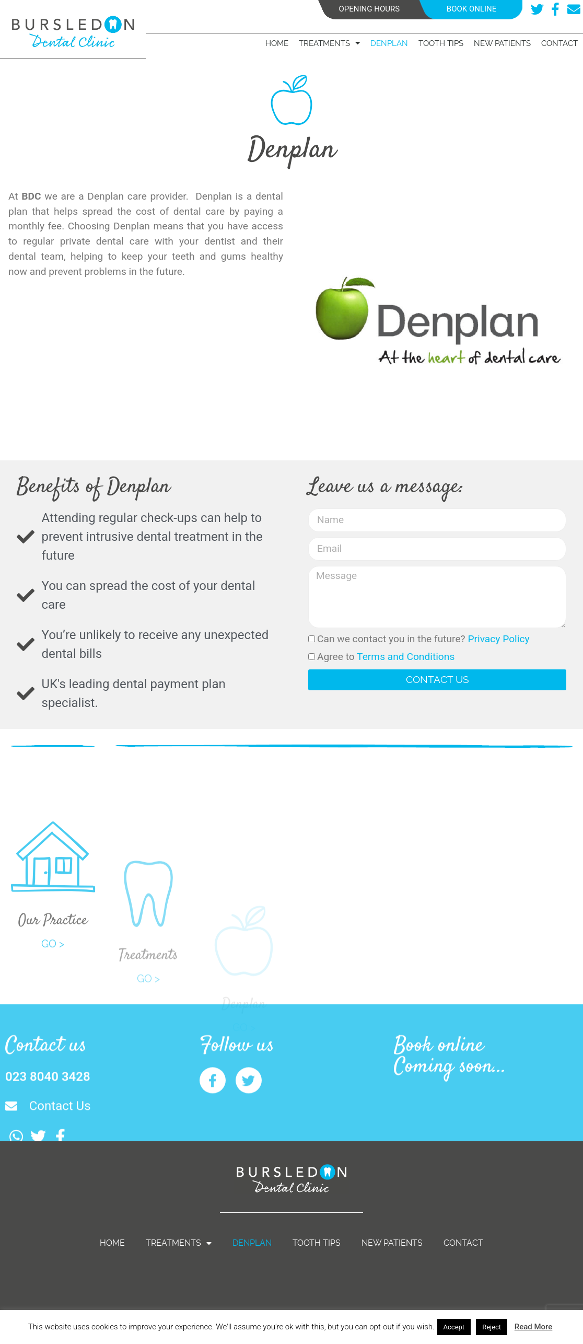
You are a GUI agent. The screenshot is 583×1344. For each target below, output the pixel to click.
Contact (559, 43)
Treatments (329, 43)
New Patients (502, 43)
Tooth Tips (440, 43)
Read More (534, 1326)
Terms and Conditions (405, 657)
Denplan (389, 43)
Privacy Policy (498, 639)
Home (276, 43)
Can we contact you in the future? (423, 639)
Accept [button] (454, 1327)
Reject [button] (491, 1327)
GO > (52, 991)
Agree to (385, 657)
